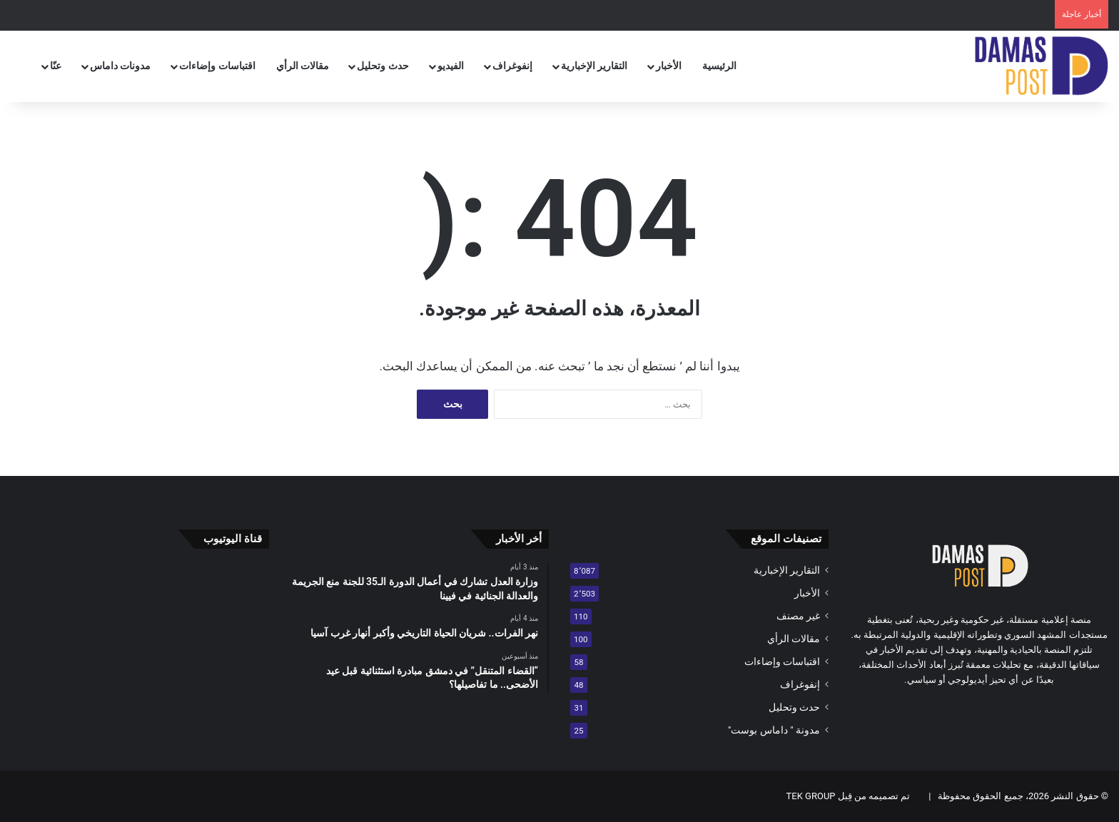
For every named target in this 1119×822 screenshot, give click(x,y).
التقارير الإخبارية (594, 65)
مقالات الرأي (302, 65)
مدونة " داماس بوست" (774, 730)
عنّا (55, 65)
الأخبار (669, 65)
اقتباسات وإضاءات (217, 65)
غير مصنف (798, 615)
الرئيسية (719, 65)
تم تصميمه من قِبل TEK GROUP (848, 796)
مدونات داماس (120, 65)
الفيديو (450, 65)
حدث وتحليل (382, 65)
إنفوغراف (512, 65)
